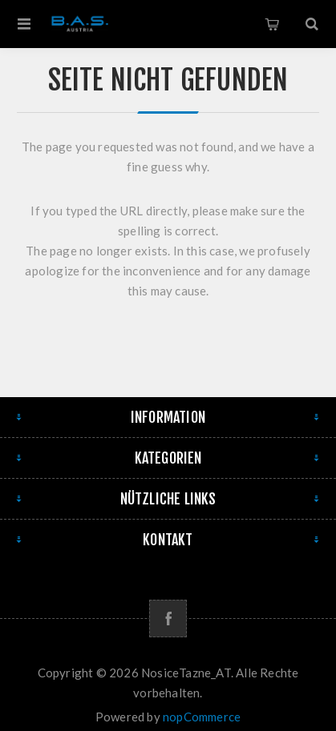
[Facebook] (168, 618)
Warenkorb (272, 24)
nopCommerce (202, 716)
